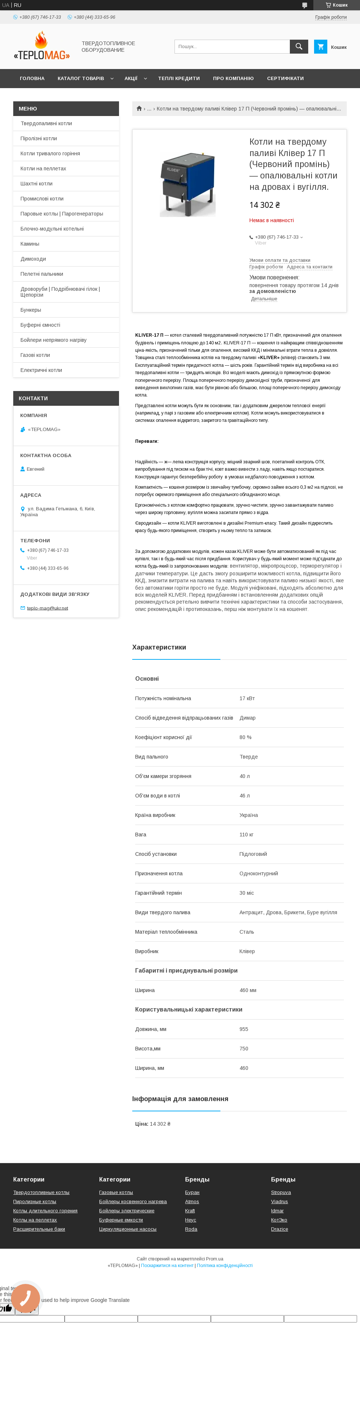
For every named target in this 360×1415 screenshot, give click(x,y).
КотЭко (279, 1220)
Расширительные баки (39, 1229)
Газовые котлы (116, 1192)
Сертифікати (285, 78)
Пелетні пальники (42, 274)
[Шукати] (299, 47)
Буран (192, 1192)
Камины (30, 244)
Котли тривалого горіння (50, 153)
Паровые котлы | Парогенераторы (62, 214)
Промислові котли (42, 199)
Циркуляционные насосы (127, 1229)
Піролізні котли (39, 138)
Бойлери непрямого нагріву (54, 340)
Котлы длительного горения (45, 1210)
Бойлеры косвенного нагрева (133, 1201)
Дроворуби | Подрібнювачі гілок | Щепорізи (60, 292)
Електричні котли (41, 370)
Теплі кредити (179, 78)
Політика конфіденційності (225, 1265)
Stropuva (281, 1192)
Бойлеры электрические (126, 1210)
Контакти (33, 97)
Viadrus (279, 1201)
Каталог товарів (81, 78)
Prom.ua (214, 1259)
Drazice (279, 1229)
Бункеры (31, 310)
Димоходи (33, 259)
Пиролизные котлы (34, 1201)
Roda (191, 1229)
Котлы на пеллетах (35, 1220)
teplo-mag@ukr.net (47, 608)
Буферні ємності (40, 325)
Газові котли (35, 355)
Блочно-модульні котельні (52, 229)
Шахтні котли (37, 184)
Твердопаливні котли (46, 123)
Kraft (190, 1210)
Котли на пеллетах (43, 168)
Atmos (192, 1201)
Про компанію (233, 78)
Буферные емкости (121, 1220)
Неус (190, 1220)
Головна (32, 78)
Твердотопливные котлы (41, 1192)
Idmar (277, 1210)
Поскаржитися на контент (167, 1265)
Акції (131, 78)
